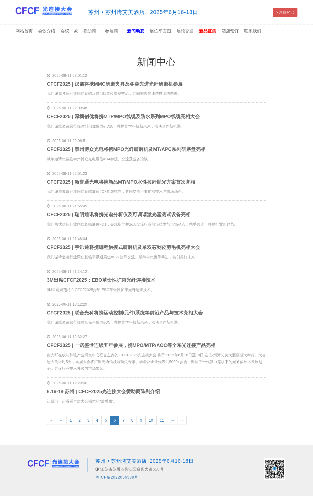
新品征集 (207, 31)
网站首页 (24, 31)
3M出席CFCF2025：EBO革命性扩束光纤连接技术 (101, 280)
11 (162, 420)
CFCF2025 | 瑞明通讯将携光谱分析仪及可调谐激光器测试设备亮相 (118, 214)
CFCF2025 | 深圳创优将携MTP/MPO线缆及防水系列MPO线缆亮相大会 (123, 116)
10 (151, 420)
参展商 (111, 31)
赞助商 (89, 31)
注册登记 (285, 12)
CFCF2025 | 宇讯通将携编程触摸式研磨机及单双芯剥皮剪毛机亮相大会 (123, 247)
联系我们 (252, 31)
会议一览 (69, 31)
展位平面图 (160, 31)
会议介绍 (46, 31)
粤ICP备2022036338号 (116, 477)
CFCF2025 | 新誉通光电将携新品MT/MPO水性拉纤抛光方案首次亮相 (121, 182)
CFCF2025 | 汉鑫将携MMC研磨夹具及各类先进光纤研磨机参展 (115, 84)
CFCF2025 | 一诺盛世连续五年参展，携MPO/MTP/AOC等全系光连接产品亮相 (131, 345)
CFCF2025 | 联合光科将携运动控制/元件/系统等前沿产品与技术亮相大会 (125, 313)
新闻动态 (135, 31)
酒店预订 (230, 31)
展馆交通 (185, 31)
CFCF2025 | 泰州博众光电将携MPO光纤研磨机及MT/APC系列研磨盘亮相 (126, 149)
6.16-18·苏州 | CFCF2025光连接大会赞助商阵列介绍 (103, 391)
